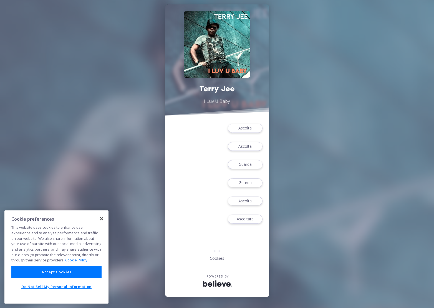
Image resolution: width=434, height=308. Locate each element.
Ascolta (245, 128)
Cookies (217, 258)
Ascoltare (245, 219)
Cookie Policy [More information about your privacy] (76, 260)
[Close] (101, 219)
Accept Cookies (56, 271)
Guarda (245, 164)
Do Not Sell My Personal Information (56, 286)
